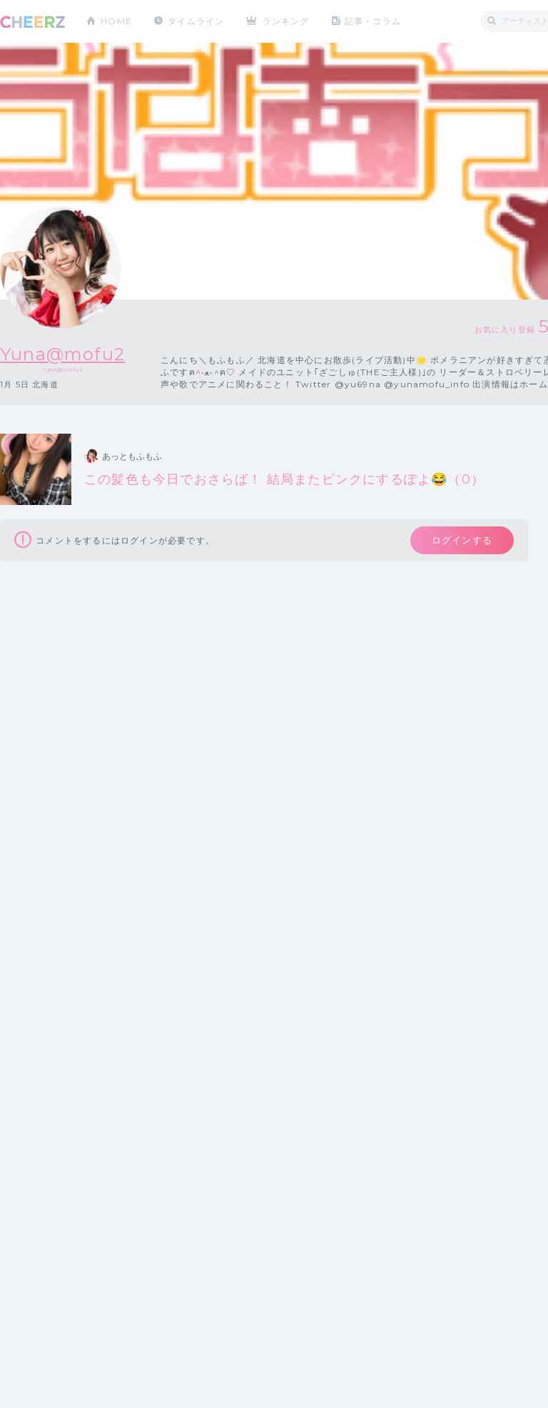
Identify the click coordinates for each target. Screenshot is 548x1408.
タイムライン (196, 21)
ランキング (286, 21)
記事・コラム (373, 21)
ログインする (462, 540)
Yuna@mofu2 (62, 354)
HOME (116, 21)
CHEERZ (32, 22)
